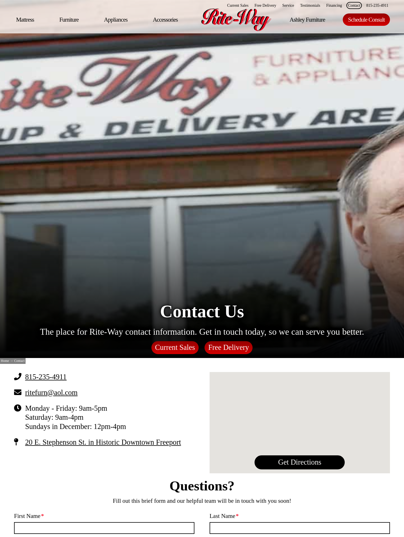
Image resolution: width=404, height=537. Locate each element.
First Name (29, 516)
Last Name (224, 516)
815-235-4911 (46, 377)
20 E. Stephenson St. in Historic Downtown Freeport (103, 442)
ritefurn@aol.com (51, 393)
